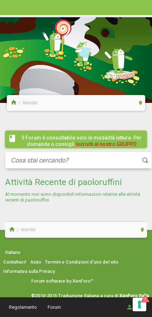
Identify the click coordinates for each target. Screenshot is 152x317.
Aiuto (35, 262)
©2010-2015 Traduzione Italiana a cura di (90, 295)
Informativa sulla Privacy (29, 271)
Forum (54, 307)
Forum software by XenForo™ (62, 281)
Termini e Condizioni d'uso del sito (81, 262)
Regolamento (23, 307)
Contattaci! (15, 262)
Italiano (12, 252)
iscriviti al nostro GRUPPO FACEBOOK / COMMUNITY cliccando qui (83, 147)
